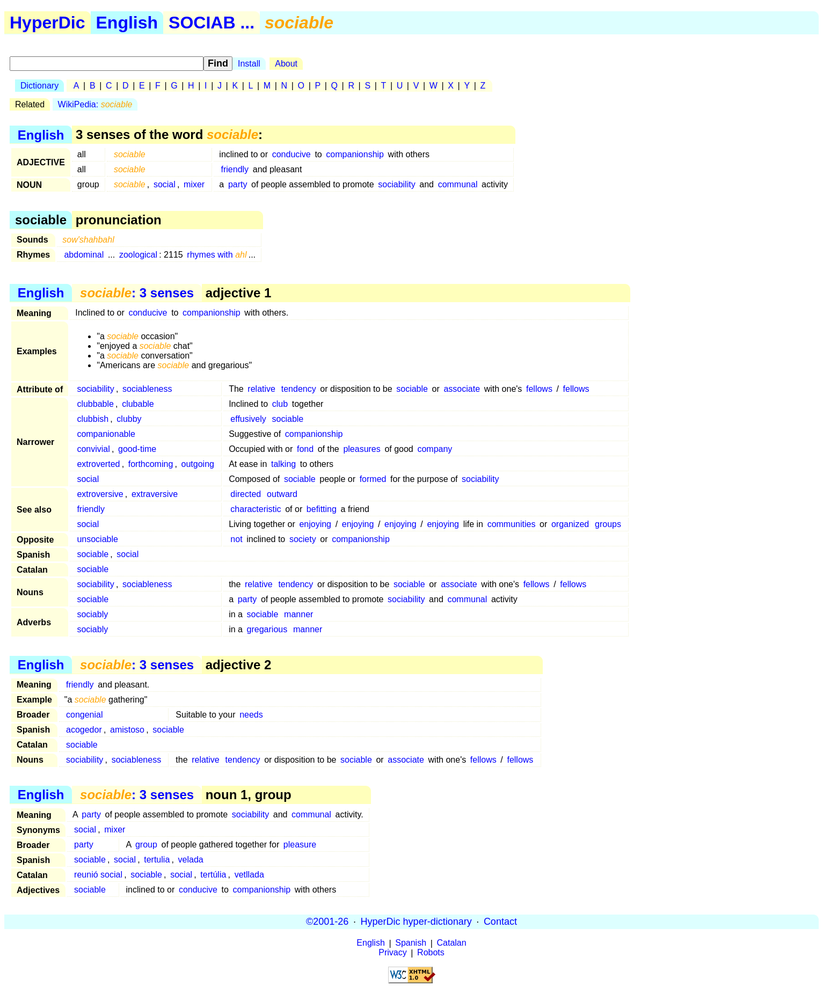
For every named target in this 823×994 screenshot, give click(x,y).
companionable (106, 433)
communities (511, 524)
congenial (84, 714)
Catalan (452, 943)
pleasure (299, 844)
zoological (138, 254)
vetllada (249, 874)
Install (249, 63)
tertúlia (213, 874)
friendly (235, 169)
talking (283, 464)
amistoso (127, 729)
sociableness (147, 388)
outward (282, 494)
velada (190, 859)
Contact (500, 921)
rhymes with (216, 254)
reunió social (98, 874)
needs (251, 714)
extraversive (155, 494)
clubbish (92, 418)
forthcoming (150, 464)
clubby (128, 418)
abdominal (84, 254)
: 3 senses (137, 293)
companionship (355, 154)
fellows (539, 388)
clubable (138, 403)
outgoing (197, 464)
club (280, 403)
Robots (431, 953)
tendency (298, 388)
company (434, 449)
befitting (322, 509)
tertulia (157, 859)
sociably (92, 614)
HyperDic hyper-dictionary (416, 921)
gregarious (267, 629)
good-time (137, 449)
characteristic (255, 509)
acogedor (84, 729)
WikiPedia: (95, 104)
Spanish (410, 943)
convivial (93, 449)
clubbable (95, 403)
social (165, 184)
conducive (291, 154)
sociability (396, 184)
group (146, 844)
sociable (412, 388)
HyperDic (47, 22)
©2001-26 (327, 921)
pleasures (361, 449)
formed (373, 479)
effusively (248, 418)
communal (458, 184)
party (237, 184)
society (302, 539)
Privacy (392, 953)
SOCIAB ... (211, 22)
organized (570, 524)
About (286, 63)
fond (305, 449)
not (236, 539)
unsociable (97, 539)
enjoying (315, 524)
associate (461, 388)
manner (298, 614)
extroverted (98, 464)
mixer (194, 184)
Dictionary (39, 85)
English (127, 22)
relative (261, 388)
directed (245, 494)
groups (608, 524)
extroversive (100, 494)
